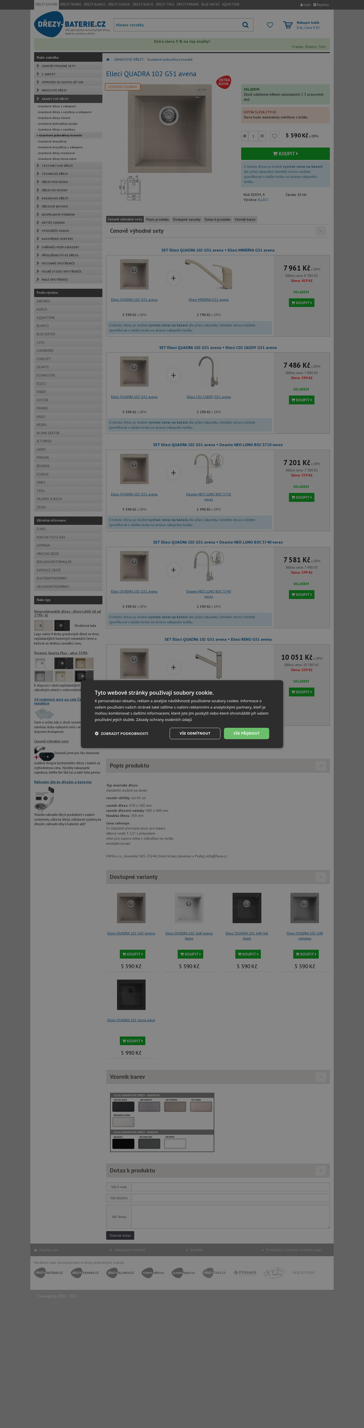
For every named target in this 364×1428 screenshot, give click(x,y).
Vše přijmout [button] (247, 733)
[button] (121, 733)
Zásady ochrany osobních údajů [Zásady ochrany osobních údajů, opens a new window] (164, 719)
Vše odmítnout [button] (194, 733)
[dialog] (182, 714)
